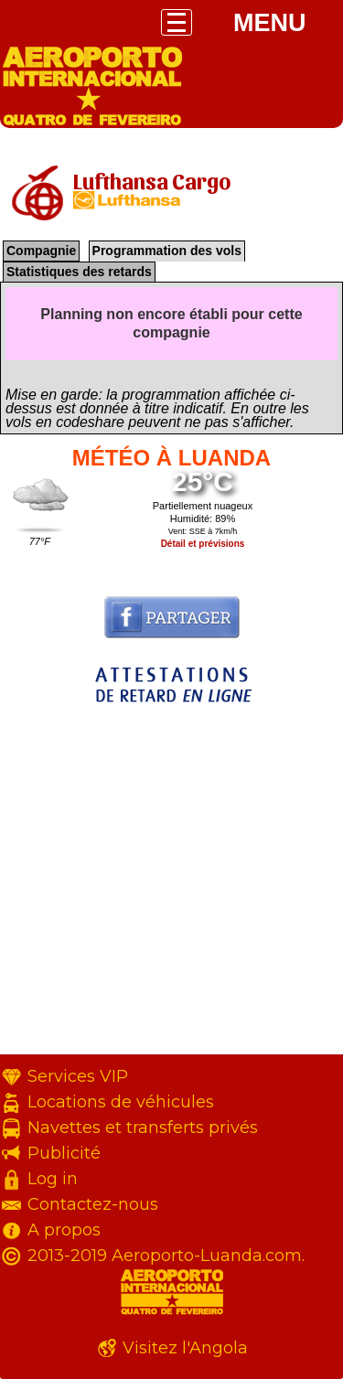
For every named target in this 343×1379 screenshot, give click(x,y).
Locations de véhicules (120, 1102)
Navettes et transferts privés (142, 1127)
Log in (52, 1179)
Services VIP (77, 1076)
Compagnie (41, 250)
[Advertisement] (171, 882)
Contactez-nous (92, 1204)
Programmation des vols (166, 250)
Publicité (64, 1153)
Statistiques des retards (79, 271)
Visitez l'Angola (185, 1348)
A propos (64, 1230)
